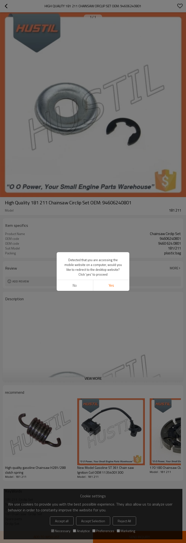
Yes (111, 285)
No (75, 285)
